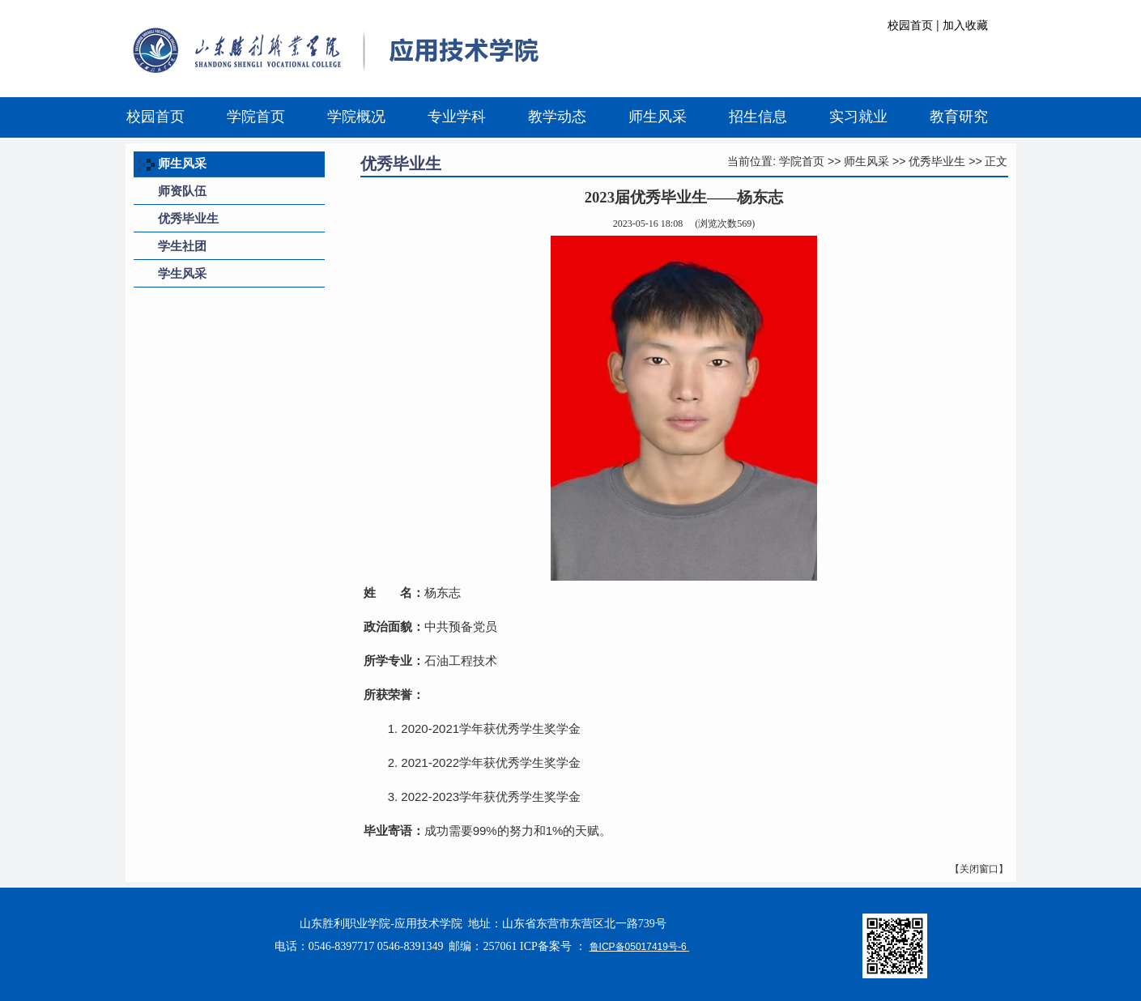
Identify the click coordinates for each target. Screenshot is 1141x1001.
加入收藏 (965, 25)
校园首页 (910, 25)
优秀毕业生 (937, 161)
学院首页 (801, 161)
